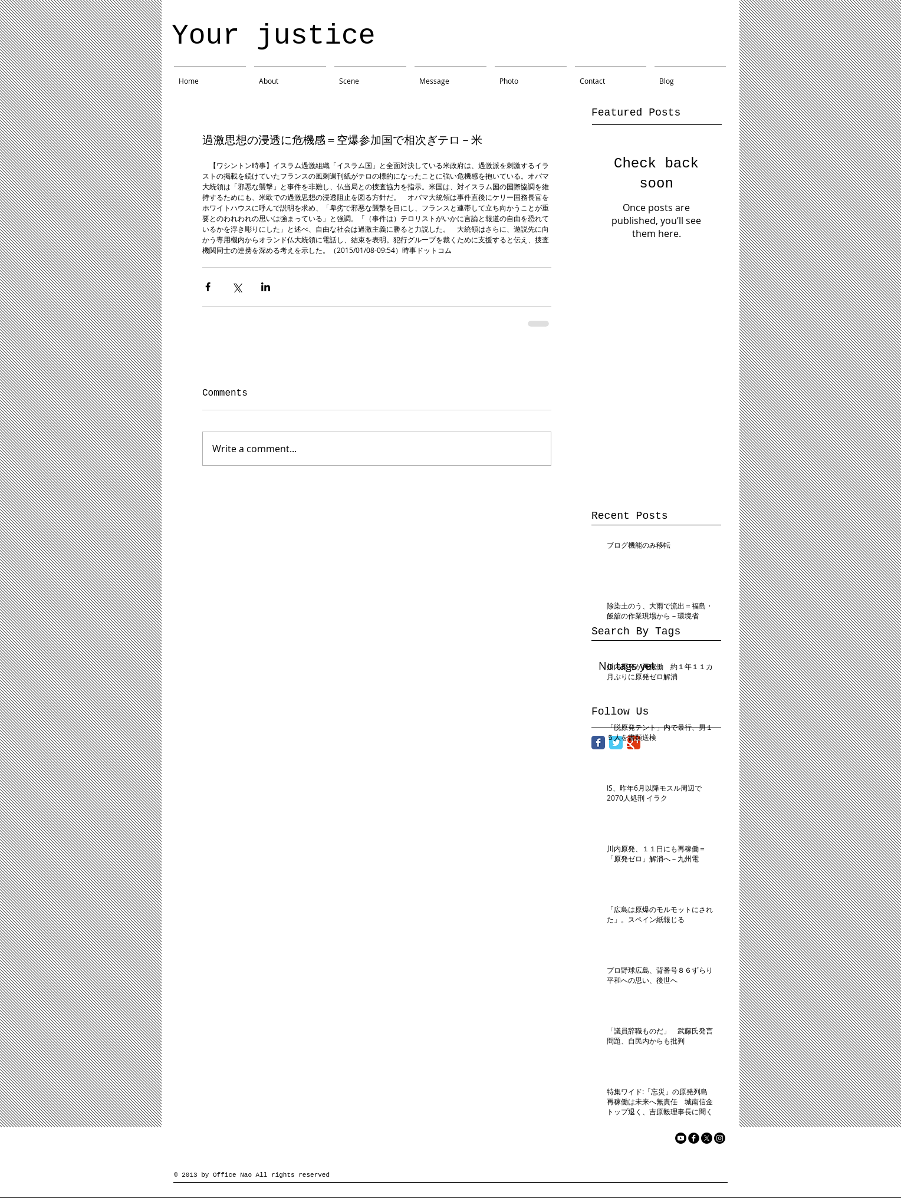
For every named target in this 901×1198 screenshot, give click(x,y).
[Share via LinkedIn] (265, 286)
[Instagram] (719, 1138)
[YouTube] (680, 1138)
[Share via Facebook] (207, 286)
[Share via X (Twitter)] (236, 286)
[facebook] (693, 1138)
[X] (706, 1138)
